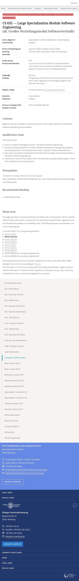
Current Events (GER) (12, 553)
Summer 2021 (10, 245)
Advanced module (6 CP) (14, 380)
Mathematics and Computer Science (20, 9)
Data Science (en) (11, 421)
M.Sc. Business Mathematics (15, 340)
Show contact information (74, 505)
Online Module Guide (50, 9)
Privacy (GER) (8, 498)
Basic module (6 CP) (12, 363)
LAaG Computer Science (13, 346)
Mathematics (9, 432)
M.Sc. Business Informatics (54, 90)
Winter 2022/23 (11, 250)
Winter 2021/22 (11, 248)
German (74, 3)
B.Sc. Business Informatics (14, 306)
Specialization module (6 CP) (16, 392)
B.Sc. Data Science (11, 289)
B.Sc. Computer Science (13, 294)
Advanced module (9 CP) (14, 386)
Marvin (38, 264)
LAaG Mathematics (11, 352)
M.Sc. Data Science (11, 317)
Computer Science (11, 426)
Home (3, 9)
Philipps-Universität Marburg (11, 505)
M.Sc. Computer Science (13, 323)
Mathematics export (12, 415)
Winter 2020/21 (11, 242)
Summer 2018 (10, 234)
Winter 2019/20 (11, 239)
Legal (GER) (7, 493)
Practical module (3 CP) (14, 403)
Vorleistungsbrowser (12, 438)
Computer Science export (68, 9)
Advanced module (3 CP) (14, 375)
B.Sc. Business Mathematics (15, 312)
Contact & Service (12, 544)
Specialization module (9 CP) (16, 398)
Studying (38, 9)
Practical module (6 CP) (14, 409)
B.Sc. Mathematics (11, 300)
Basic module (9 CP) (12, 369)
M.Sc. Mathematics (11, 329)
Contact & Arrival (12, 482)
